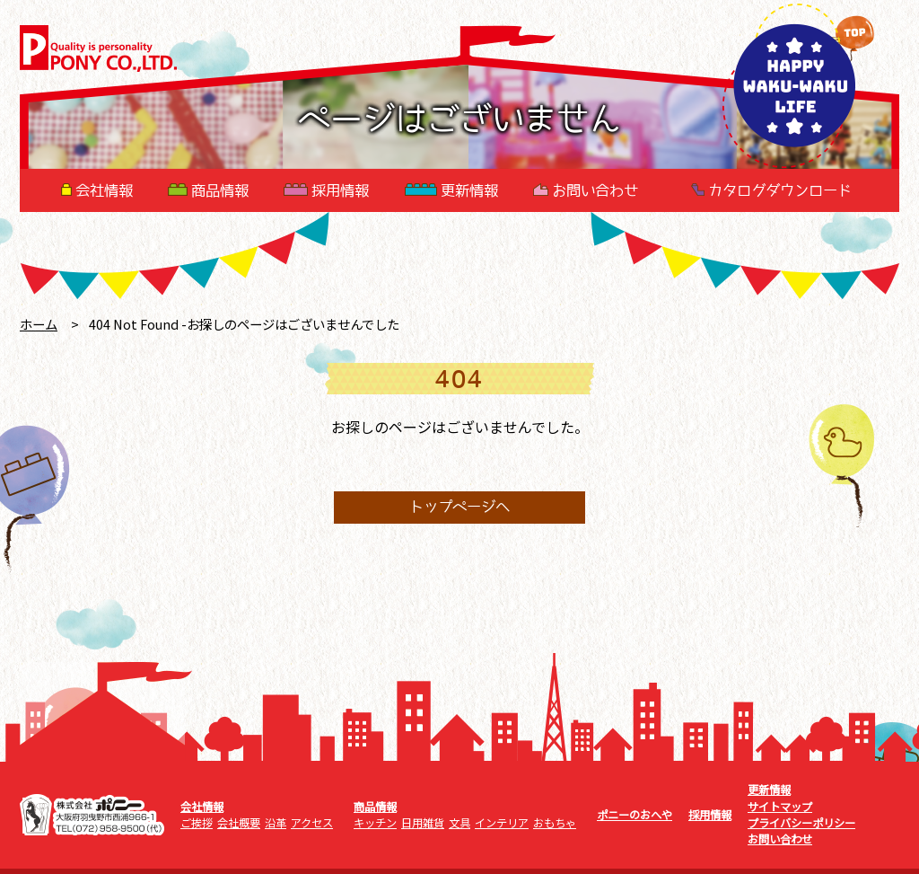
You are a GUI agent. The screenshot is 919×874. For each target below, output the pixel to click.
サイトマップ (780, 807)
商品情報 (208, 190)
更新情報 (451, 190)
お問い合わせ (585, 190)
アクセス (312, 823)
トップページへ (459, 507)
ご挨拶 (196, 823)
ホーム (38, 323)
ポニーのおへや (634, 815)
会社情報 (97, 190)
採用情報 (326, 190)
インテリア (502, 823)
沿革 (275, 823)
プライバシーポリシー (801, 823)
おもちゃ (554, 823)
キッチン (375, 823)
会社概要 (238, 823)
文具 (459, 823)
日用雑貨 (422, 823)
